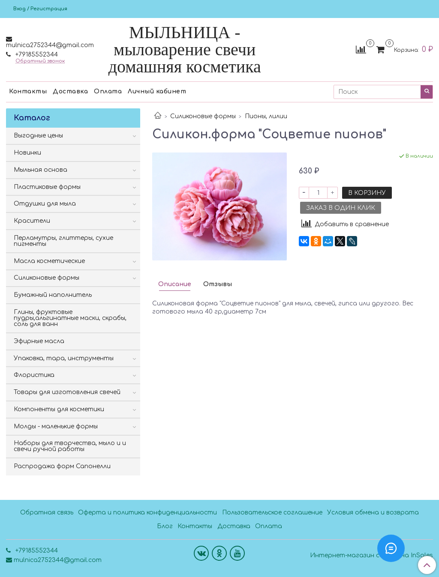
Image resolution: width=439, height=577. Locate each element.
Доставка (70, 91)
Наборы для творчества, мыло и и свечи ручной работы (70, 446)
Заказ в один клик (340, 208)
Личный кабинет (157, 91)
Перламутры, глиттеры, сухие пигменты (63, 241)
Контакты (28, 91)
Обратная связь (46, 512)
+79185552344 (36, 54)
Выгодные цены (38, 135)
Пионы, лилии (266, 116)
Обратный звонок (40, 61)
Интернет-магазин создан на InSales (371, 556)
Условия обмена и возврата (373, 512)
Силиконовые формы (203, 116)
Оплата (108, 91)
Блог (165, 526)
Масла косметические (49, 261)
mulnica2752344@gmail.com (50, 45)
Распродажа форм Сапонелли (62, 466)
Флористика (34, 375)
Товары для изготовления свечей (67, 392)
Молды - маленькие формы (56, 426)
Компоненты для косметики (59, 409)
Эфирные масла (39, 341)
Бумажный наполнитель (53, 295)
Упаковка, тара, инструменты (64, 358)
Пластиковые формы (47, 187)
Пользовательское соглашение (272, 512)
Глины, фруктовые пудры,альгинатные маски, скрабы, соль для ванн (70, 318)
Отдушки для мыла (45, 203)
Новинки (27, 152)
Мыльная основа (40, 170)
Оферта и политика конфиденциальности (147, 512)
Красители (32, 221)
